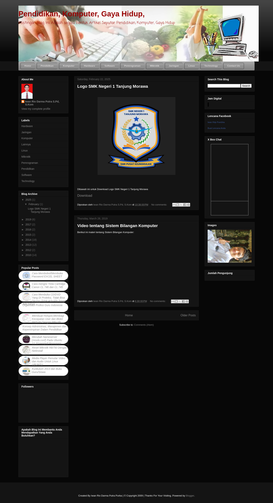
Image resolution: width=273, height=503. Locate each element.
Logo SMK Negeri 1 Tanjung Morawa (112, 86)
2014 (29, 239)
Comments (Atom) (144, 324)
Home (129, 315)
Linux (24, 150)
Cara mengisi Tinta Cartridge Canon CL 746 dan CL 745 (48, 285)
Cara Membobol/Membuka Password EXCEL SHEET (47, 275)
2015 (29, 234)
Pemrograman (29, 162)
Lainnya (26, 144)
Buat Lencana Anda (217, 128)
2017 (29, 224)
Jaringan (26, 132)
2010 (29, 255)
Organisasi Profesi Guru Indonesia (42, 305)
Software (26, 174)
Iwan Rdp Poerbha (216, 122)
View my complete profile (35, 108)
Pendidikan (27, 168)
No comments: (159, 204)
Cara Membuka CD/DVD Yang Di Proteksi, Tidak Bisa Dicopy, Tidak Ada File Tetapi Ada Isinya (44, 299)
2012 (29, 250)
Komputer (27, 138)
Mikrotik (25, 156)
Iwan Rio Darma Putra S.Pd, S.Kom (42, 103)
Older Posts (188, 315)
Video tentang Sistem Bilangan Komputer (117, 225)
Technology (28, 181)
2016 (29, 229)
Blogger (190, 495)
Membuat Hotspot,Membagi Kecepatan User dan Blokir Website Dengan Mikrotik (48, 319)
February (34, 204)
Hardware (27, 126)
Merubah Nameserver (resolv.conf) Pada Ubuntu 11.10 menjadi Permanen (47, 340)
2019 (29, 219)
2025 (29, 199)
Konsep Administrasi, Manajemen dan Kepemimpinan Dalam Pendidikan (44, 328)
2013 (29, 244)
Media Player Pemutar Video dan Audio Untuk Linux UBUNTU (48, 361)
